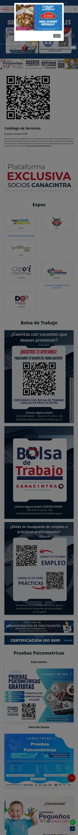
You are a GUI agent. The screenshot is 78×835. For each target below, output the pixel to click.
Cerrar (57, 36)
